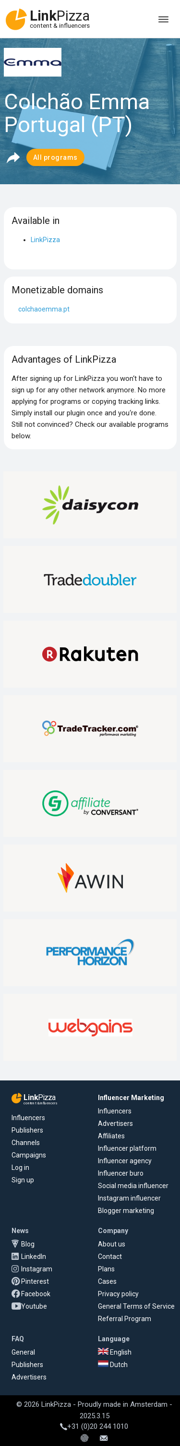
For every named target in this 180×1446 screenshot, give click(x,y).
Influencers (28, 1118)
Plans (106, 1269)
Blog (28, 1244)
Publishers (27, 1130)
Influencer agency (125, 1161)
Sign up (23, 1180)
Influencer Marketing (131, 1097)
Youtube (34, 1306)
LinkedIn (33, 1256)
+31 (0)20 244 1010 (94, 1426)
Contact (110, 1256)
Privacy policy (118, 1294)
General (23, 1352)
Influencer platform (127, 1148)
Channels (26, 1142)
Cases (107, 1281)
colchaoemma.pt (44, 309)
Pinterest (35, 1281)
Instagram (36, 1269)
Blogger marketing (126, 1210)
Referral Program (124, 1319)
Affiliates (111, 1136)
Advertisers (115, 1123)
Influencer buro (121, 1173)
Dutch (113, 1364)
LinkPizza (45, 240)
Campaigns (29, 1155)
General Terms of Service (136, 1306)
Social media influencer (133, 1186)
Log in (20, 1167)
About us (111, 1244)
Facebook (35, 1294)
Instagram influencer (129, 1198)
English (115, 1352)
